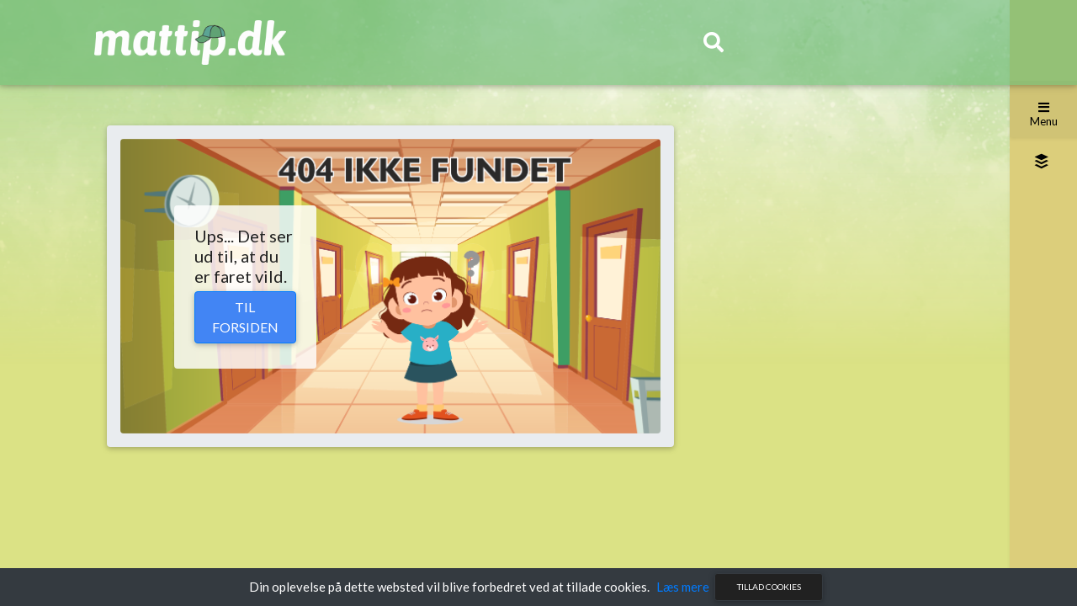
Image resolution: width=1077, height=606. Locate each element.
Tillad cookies (769, 587)
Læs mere (682, 586)
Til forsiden (245, 317)
